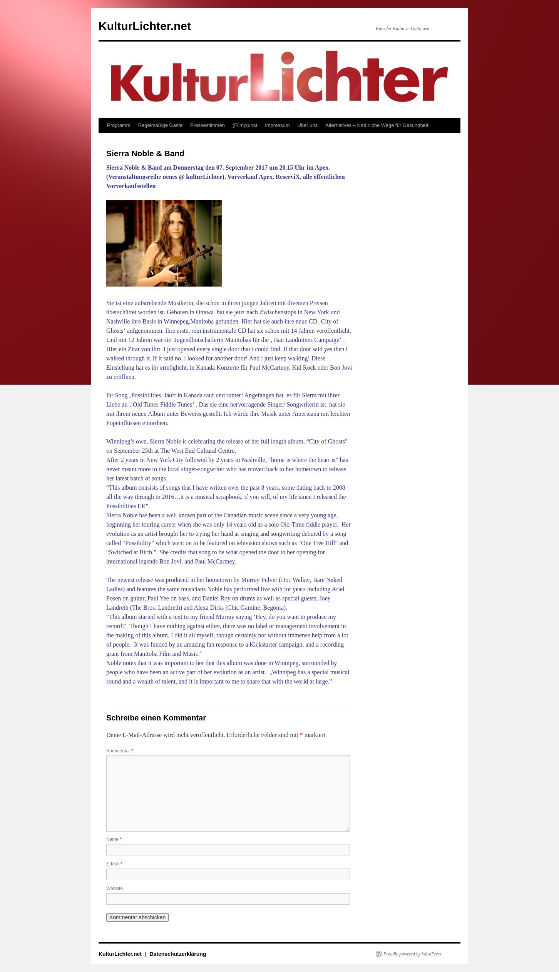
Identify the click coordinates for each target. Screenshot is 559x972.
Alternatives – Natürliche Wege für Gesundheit (376, 125)
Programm (119, 125)
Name (114, 839)
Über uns (307, 125)
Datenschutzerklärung (177, 954)
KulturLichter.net (145, 26)
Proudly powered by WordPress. (413, 954)
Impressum (277, 125)
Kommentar (119, 751)
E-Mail (114, 864)
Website (114, 888)
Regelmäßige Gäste (160, 125)
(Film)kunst (245, 125)
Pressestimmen (207, 125)
